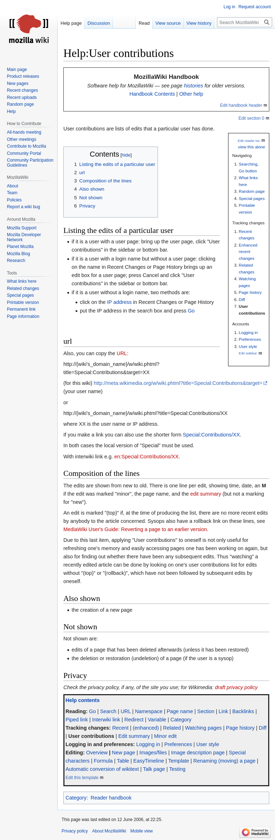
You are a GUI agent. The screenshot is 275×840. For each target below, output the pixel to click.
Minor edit (165, 736)
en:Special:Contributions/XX (146, 456)
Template (178, 761)
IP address (119, 302)
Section (205, 711)
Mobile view (141, 831)
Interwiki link (106, 719)
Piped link (77, 719)
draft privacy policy (236, 687)
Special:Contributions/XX (211, 435)
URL (122, 353)
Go (191, 311)
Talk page (154, 769)
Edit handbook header (241, 105)
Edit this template (82, 777)
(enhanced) (146, 728)
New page (123, 752)
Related (172, 728)
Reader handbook (111, 798)
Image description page (198, 752)
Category (180, 719)
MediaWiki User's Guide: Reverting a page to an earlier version (135, 529)
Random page (252, 191)
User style (248, 346)
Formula (103, 761)
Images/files (153, 752)
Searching (248, 164)
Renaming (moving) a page (224, 761)
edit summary (205, 494)
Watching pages (203, 728)
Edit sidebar (248, 353)
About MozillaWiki (109, 831)
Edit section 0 (251, 118)
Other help (191, 94)
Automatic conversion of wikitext (102, 769)
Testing (177, 769)
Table (123, 761)
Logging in (248, 332)
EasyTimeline (148, 761)
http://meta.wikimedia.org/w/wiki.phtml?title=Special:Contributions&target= (178, 383)
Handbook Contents (152, 94)
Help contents (83, 700)
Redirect (134, 719)
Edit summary (134, 736)
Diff (242, 299)
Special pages (252, 198)
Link (223, 711)
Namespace (149, 711)
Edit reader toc (249, 141)
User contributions (91, 736)
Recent (120, 728)
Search (108, 711)
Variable (157, 719)
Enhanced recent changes (248, 252)
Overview (97, 752)
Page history (250, 292)
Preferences (250, 339)
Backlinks (243, 711)
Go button (248, 171)
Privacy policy (75, 831)
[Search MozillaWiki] (244, 22)
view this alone (251, 147)
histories (193, 86)
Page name (180, 711)
